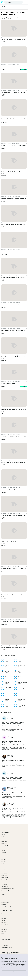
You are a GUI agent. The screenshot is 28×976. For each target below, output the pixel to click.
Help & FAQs (4, 943)
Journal (3, 894)
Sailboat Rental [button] (5, 886)
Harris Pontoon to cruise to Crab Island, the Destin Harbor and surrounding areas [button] (13, 723)
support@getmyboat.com (7, 947)
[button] (3, 17)
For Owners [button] (4, 861)
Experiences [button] (5, 869)
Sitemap (3, 850)
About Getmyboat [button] (5, 832)
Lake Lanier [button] (4, 916)
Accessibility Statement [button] (6, 845)
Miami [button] (3, 913)
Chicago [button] (3, 927)
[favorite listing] (26, 37)
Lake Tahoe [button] (4, 918)
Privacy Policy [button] (4, 841)
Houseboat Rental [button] (5, 879)
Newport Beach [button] (5, 924)
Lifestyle (3, 900)
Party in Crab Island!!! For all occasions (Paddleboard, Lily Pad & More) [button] (12, 742)
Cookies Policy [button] (5, 843)
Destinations (4, 904)
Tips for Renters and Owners (7, 906)
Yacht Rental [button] (4, 884)
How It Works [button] (4, 859)
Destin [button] (3, 933)
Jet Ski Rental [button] (4, 875)
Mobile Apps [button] (4, 863)
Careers (3, 834)
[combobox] (13, 2)
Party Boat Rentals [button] (5, 890)
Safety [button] (3, 866)
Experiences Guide (5, 902)
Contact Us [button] (4, 852)
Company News (5, 897)
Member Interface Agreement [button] (8, 847)
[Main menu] (26, 2)
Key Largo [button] (4, 931)
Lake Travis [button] (4, 922)
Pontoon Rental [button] (5, 881)
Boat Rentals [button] (4, 873)
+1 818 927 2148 (5, 945)
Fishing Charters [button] (5, 877)
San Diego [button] (4, 920)
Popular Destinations (7, 910)
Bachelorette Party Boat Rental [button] (8, 888)
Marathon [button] (3, 935)
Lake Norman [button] (4, 929)
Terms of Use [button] (10, 963)
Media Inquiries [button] (5, 836)
